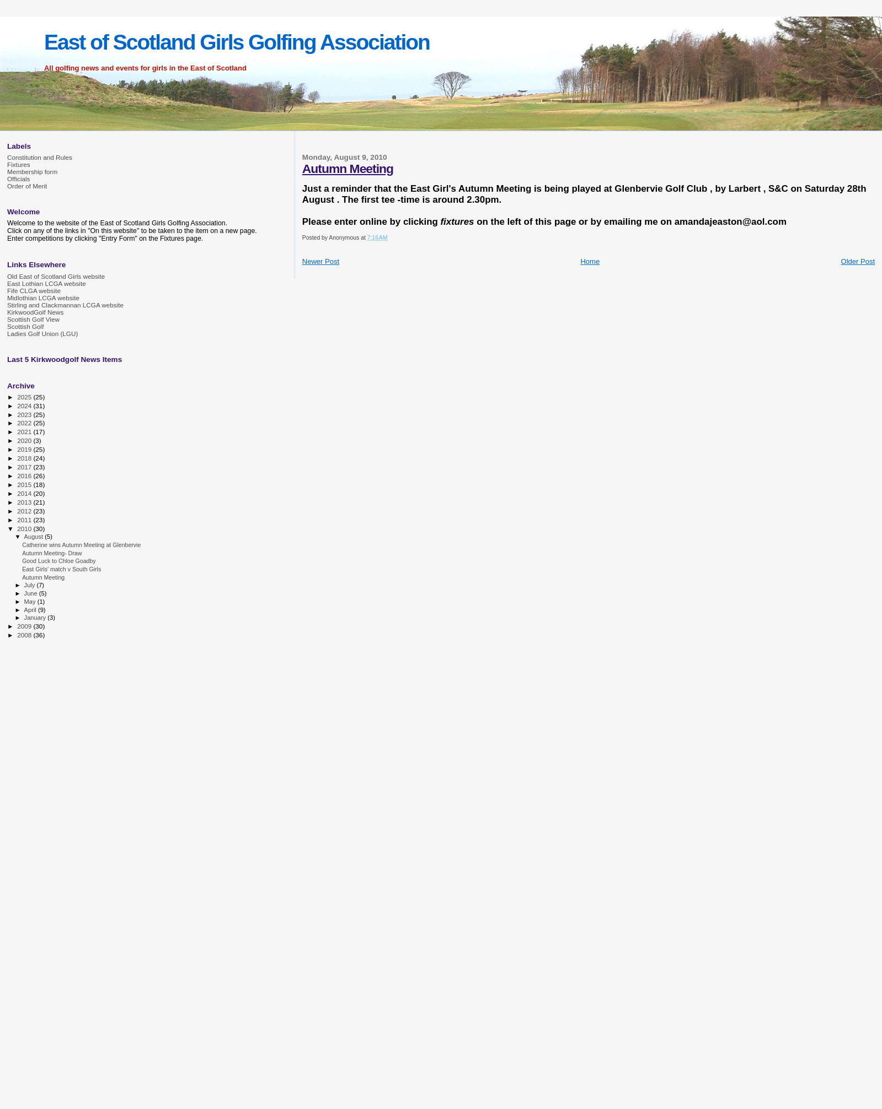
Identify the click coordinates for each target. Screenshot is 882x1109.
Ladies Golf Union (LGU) (42, 333)
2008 (25, 635)
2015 (25, 484)
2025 (25, 397)
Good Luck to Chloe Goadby (59, 561)
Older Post (858, 261)
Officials (18, 178)
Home (590, 261)
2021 (25, 431)
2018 (25, 458)
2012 (25, 511)
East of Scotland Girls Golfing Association (237, 42)
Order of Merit (27, 186)
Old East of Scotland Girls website (56, 276)
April (31, 610)
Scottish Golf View (33, 319)
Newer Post (320, 261)
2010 (25, 528)
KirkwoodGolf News (35, 312)
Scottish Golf (25, 326)
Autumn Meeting (347, 168)
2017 (25, 466)
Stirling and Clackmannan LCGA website (65, 305)
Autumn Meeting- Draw (52, 553)
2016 (25, 475)
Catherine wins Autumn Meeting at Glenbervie (81, 545)
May (31, 601)
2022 (25, 422)
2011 (25, 519)
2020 (25, 440)
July (30, 585)
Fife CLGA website (34, 290)
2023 (25, 414)
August (34, 536)
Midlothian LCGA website (43, 297)
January (36, 617)
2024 (25, 405)
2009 (25, 626)
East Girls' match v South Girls (61, 569)
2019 (25, 449)
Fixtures (18, 164)
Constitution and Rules (39, 157)
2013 (25, 502)
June (31, 593)
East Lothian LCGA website (46, 283)
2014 (25, 493)
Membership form (32, 171)
